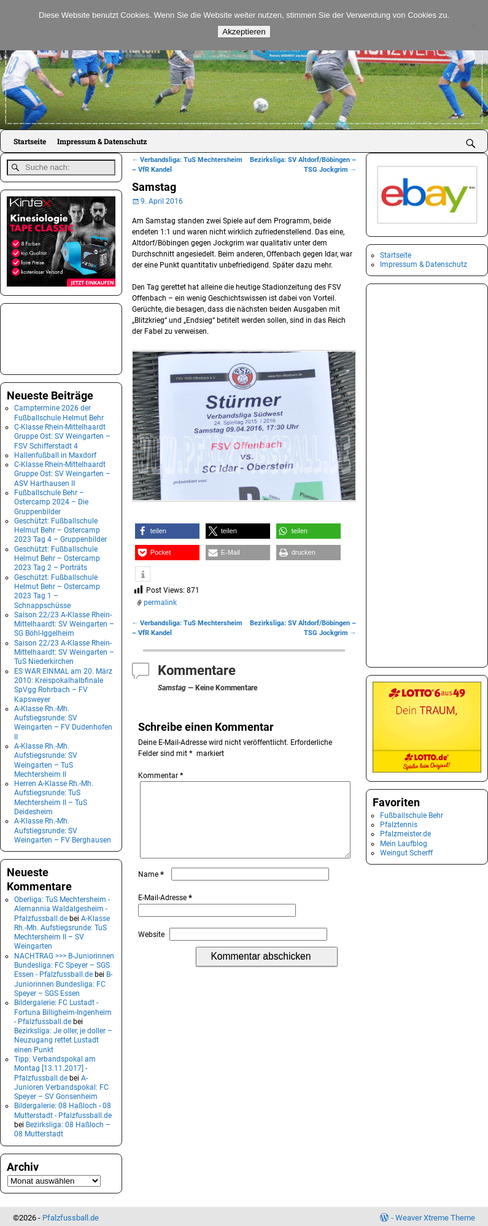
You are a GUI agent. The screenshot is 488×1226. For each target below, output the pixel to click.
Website (151, 949)
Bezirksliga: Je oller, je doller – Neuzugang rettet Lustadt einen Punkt (63, 1038)
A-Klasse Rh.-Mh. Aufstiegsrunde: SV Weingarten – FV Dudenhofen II (63, 719)
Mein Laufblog (403, 843)
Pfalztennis (398, 824)
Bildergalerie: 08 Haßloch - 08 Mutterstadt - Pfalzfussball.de (63, 1108)
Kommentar (161, 775)
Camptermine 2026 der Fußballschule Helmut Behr (59, 410)
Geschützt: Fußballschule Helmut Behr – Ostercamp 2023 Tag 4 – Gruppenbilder (60, 527)
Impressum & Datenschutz (102, 141)
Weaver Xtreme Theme (435, 1215)
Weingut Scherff (406, 853)
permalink (160, 602)
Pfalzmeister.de (405, 834)
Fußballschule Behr (411, 815)
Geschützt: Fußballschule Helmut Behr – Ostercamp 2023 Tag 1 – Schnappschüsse (57, 588)
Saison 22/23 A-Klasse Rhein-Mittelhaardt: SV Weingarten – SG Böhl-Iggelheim (64, 621)
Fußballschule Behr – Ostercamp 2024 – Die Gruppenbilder (51, 500)
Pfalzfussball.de (70, 1215)
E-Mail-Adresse (166, 912)
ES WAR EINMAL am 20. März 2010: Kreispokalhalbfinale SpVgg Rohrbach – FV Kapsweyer (63, 682)
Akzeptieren (243, 31)
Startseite (30, 141)
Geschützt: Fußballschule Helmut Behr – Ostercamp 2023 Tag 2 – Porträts (57, 555)
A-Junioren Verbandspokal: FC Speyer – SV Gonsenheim (61, 1084)
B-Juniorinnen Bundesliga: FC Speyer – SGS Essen (63, 981)
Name (152, 889)
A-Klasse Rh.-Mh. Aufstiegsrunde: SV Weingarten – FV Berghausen (62, 828)
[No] (473, 25)
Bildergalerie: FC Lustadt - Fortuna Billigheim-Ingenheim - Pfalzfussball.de (63, 1010)
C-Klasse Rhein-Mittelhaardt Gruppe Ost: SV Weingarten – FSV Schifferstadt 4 (62, 433)
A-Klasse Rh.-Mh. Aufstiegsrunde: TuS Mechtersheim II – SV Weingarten (62, 929)
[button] (167, 531)
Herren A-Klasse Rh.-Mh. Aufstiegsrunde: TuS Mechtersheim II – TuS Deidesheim (53, 795)
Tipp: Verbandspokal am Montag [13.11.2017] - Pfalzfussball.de (55, 1066)
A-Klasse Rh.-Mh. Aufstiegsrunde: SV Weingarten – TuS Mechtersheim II (45, 757)
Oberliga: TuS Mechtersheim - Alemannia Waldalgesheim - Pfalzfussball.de (62, 906)
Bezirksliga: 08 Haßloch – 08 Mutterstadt (62, 1127)
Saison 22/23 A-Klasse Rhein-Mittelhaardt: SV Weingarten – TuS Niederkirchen (64, 649)
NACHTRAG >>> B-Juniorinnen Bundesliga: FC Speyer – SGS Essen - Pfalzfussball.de (64, 962)
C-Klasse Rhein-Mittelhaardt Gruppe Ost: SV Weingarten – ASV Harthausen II (62, 471)
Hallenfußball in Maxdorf (55, 452)
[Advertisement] (68, 335)
